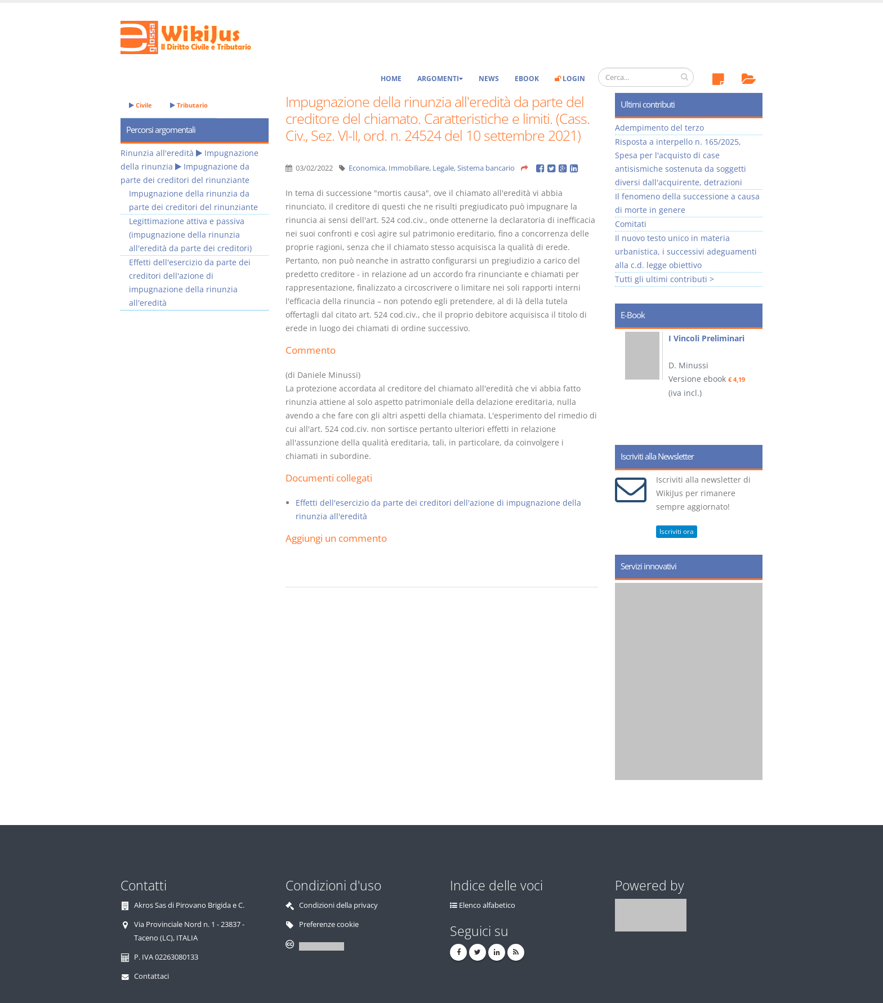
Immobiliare (409, 168)
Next (750, 383)
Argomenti (440, 78)
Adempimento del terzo (659, 127)
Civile (140, 105)
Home (391, 78)
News (489, 78)
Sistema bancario (486, 168)
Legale (443, 168)
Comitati (630, 224)
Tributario (189, 105)
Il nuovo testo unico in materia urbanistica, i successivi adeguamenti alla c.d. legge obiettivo (686, 251)
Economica (367, 168)
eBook (527, 78)
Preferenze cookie (329, 924)
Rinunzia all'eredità (157, 153)
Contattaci (151, 976)
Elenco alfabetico (487, 905)
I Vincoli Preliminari (706, 338)
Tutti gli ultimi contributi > (664, 279)
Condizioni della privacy (338, 905)
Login (570, 78)
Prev (628, 383)
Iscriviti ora (676, 531)
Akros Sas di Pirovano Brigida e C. (189, 905)
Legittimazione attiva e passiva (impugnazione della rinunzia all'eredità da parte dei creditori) (190, 234)
